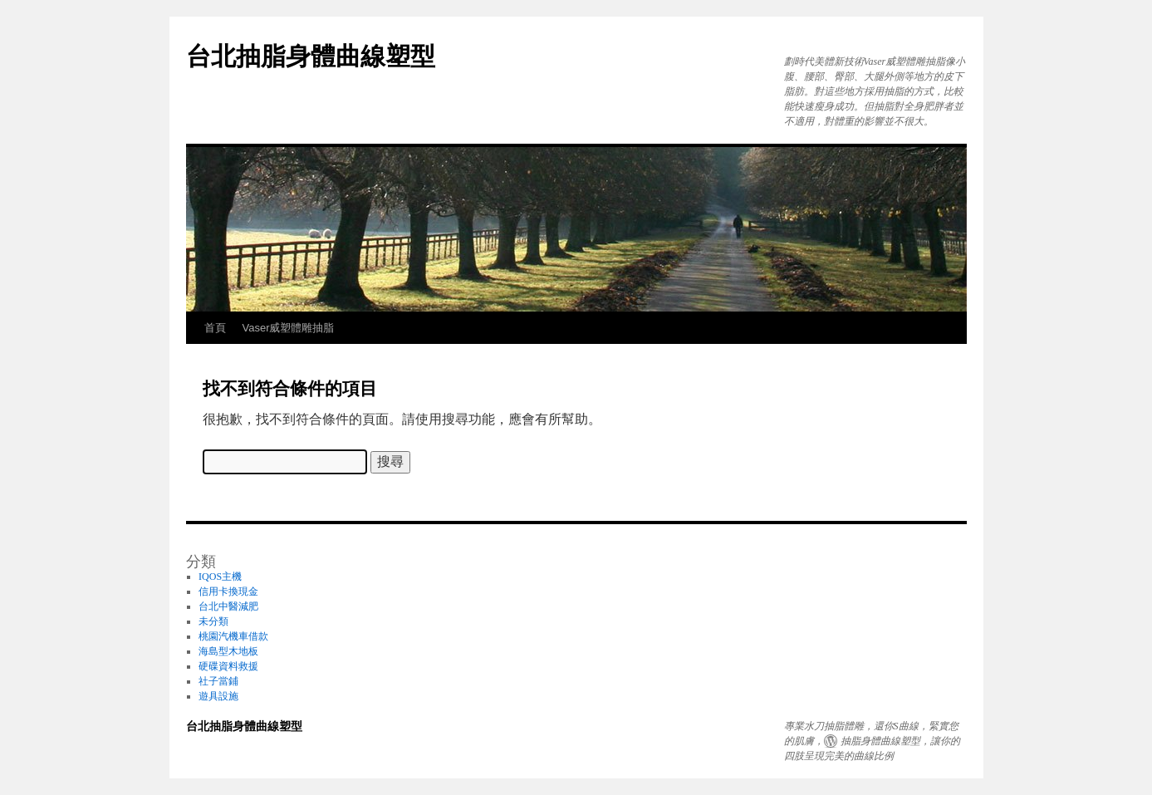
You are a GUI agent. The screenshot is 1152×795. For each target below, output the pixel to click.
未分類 (213, 621)
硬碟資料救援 (228, 666)
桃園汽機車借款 (233, 636)
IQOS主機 (220, 576)
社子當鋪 (218, 681)
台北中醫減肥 (228, 606)
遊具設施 (218, 696)
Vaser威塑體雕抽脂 (289, 327)
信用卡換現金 (228, 591)
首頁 (215, 327)
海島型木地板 (228, 651)
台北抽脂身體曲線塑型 (310, 56)
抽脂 (850, 741)
